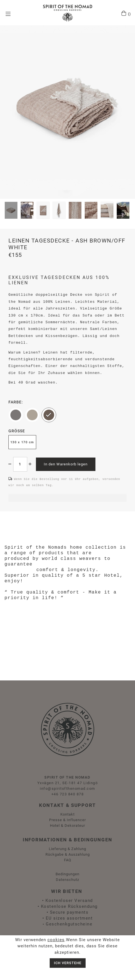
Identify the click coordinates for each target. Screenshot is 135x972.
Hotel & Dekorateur (67, 825)
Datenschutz (67, 880)
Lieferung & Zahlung (67, 849)
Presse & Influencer (67, 820)
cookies (56, 939)
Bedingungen (67, 874)
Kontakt (67, 814)
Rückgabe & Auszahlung (67, 854)
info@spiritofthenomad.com (67, 788)
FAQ (67, 860)
